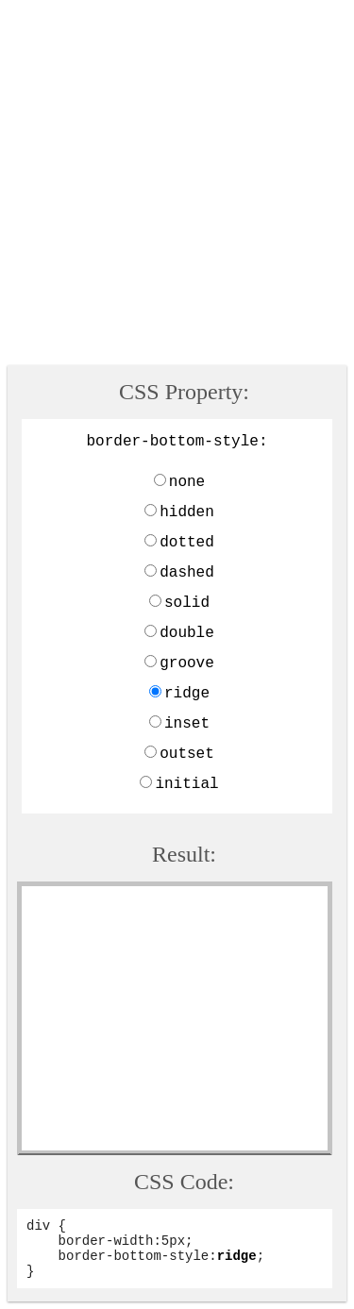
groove (187, 663)
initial (186, 784)
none (187, 482)
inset (187, 723)
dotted (187, 542)
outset (187, 754)
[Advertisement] (177, 184)
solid (187, 603)
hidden (187, 512)
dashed (187, 572)
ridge (187, 693)
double (187, 633)
